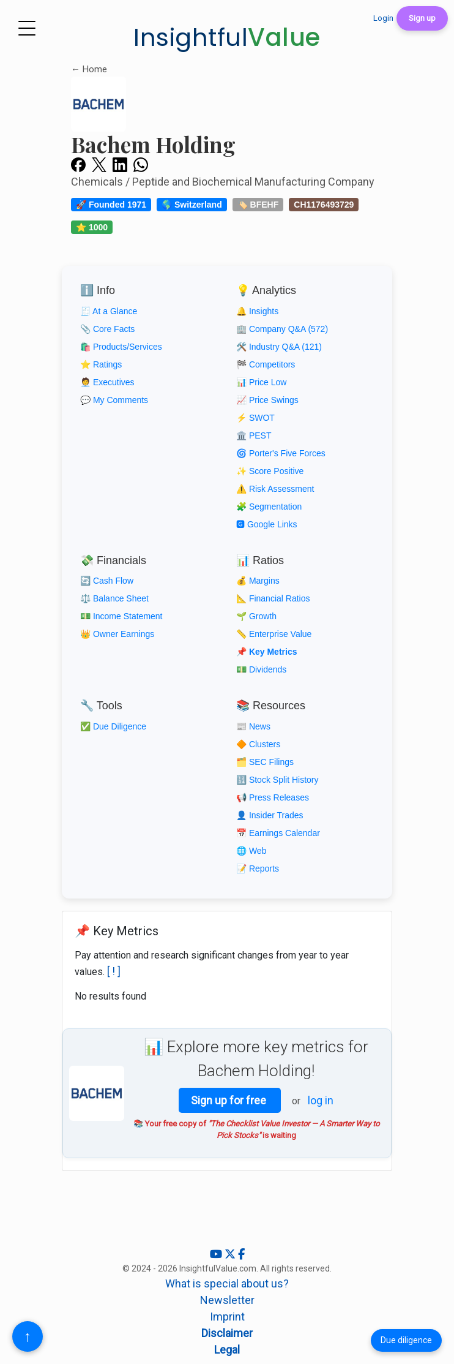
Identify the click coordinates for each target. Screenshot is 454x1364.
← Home (89, 69)
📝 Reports (257, 868)
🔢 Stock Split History (277, 780)
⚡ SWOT (255, 418)
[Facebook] (241, 1254)
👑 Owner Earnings (117, 634)
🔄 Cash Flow (106, 581)
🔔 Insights (257, 311)
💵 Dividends (261, 669)
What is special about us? (227, 1283)
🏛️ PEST (253, 435)
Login (383, 18)
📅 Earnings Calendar (278, 833)
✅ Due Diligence (113, 726)
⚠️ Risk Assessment (275, 489)
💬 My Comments (114, 400)
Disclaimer (227, 1333)
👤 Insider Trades (269, 815)
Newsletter (227, 1300)
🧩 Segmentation (269, 506)
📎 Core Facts (107, 329)
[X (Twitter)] (231, 1254)
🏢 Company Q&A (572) (282, 329)
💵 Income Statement (121, 616)
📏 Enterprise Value (273, 634)
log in (320, 1100)
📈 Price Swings (267, 400)
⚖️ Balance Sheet (114, 598)
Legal (227, 1349)
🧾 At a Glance (108, 311)
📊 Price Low (261, 382)
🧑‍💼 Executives (107, 382)
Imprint (227, 1316)
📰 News (253, 726)
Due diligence (406, 1340)
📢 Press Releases (272, 797)
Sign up (422, 18)
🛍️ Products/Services (121, 347)
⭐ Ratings (101, 364)
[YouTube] (217, 1254)
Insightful (227, 37)
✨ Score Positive (269, 471)
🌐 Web (251, 851)
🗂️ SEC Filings (265, 762)
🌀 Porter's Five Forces (281, 453)
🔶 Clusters (258, 744)
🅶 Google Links (266, 524)
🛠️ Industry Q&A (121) (279, 347)
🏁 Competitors (265, 364)
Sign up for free (230, 1100)
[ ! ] (114, 971)
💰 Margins (258, 581)
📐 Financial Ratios (273, 598)
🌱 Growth (256, 616)
